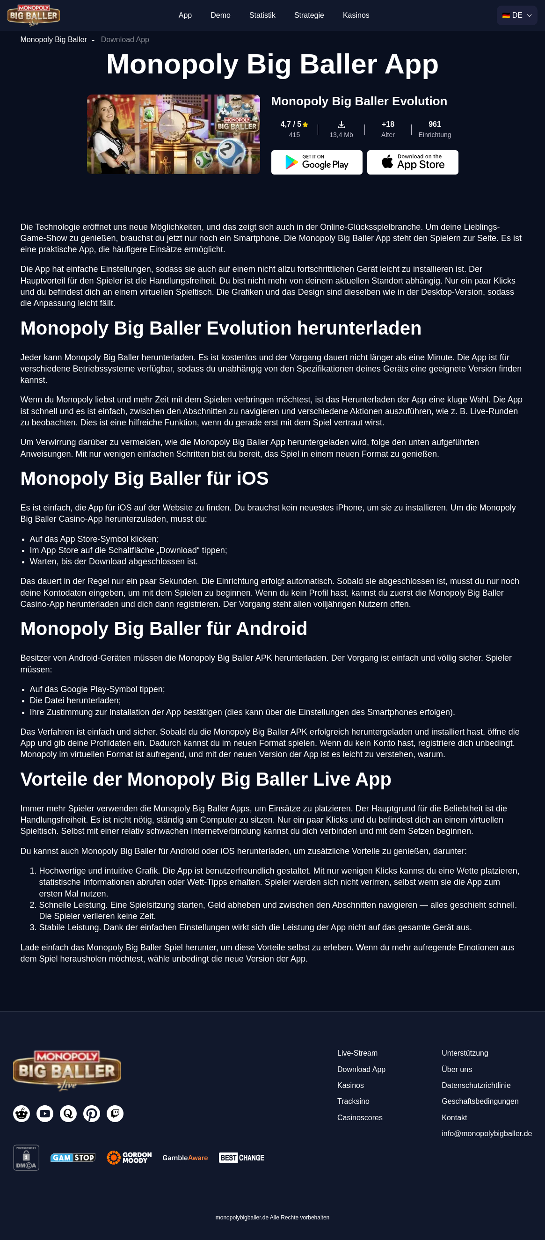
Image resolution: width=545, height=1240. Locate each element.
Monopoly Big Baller (54, 40)
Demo (221, 15)
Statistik (262, 15)
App (185, 15)
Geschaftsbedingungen (480, 1102)
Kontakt (454, 1118)
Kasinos (356, 15)
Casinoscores (360, 1118)
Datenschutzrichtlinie (476, 1085)
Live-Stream (357, 1053)
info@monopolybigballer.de (487, 1134)
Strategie (309, 15)
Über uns (457, 1069)
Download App (361, 1069)
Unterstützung (465, 1053)
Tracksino (353, 1102)
